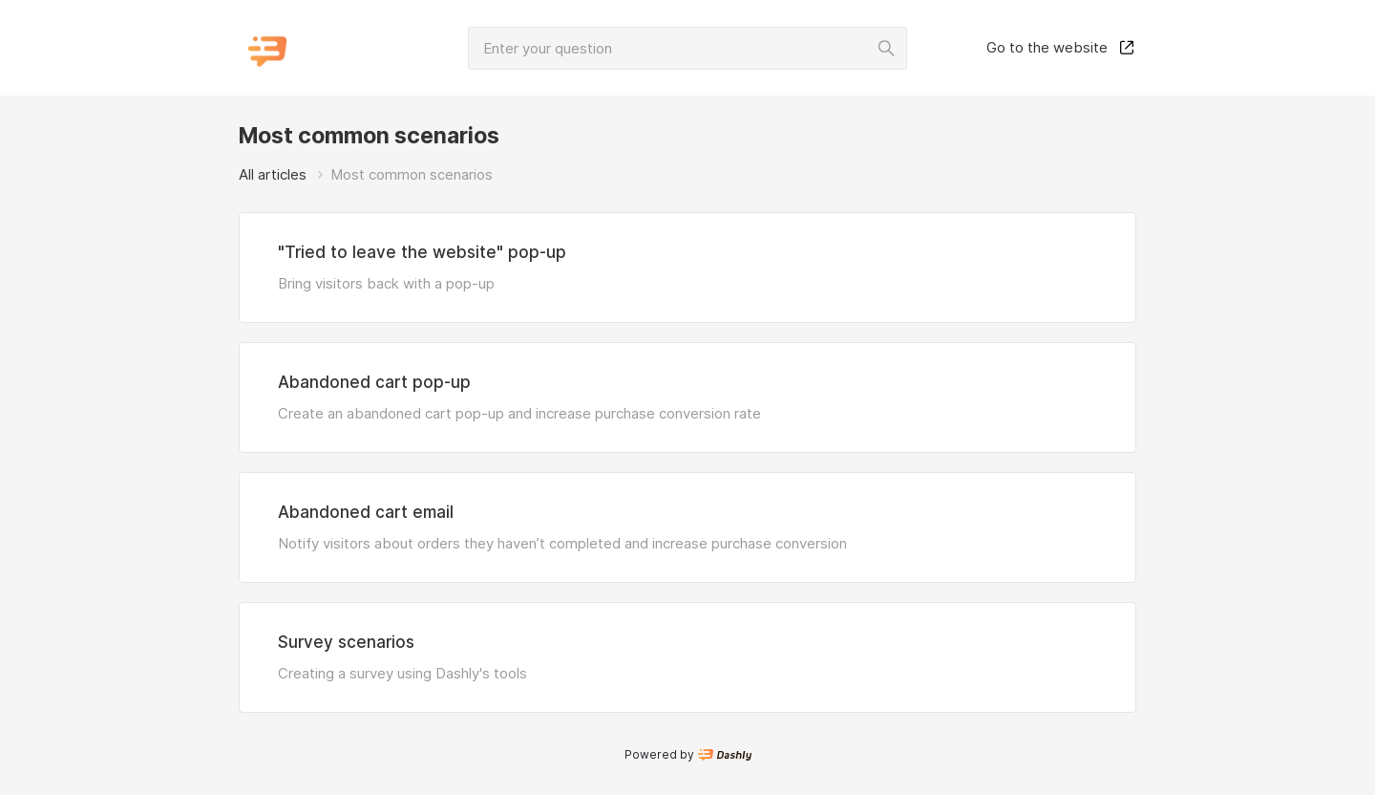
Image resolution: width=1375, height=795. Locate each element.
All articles (273, 174)
